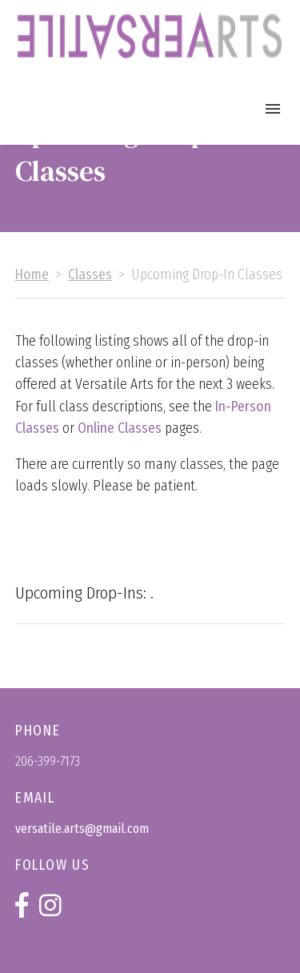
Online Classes (120, 428)
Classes (90, 274)
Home (32, 274)
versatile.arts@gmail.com (82, 828)
